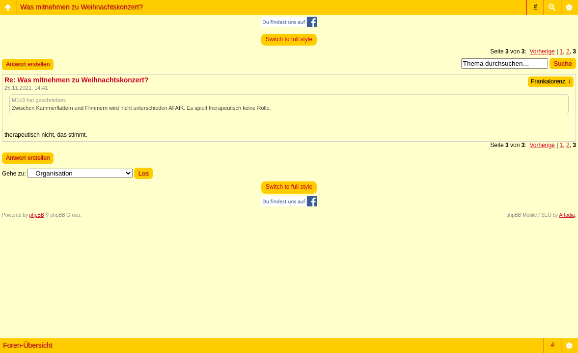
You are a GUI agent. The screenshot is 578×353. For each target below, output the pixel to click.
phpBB (36, 215)
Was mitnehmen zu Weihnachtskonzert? (81, 7)
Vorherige (541, 51)
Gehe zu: (14, 173)
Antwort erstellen (28, 64)
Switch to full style (289, 39)
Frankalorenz (551, 81)
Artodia (567, 215)
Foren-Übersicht (27, 345)
